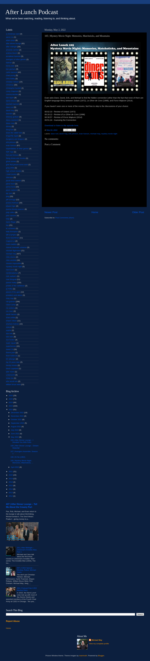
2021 (11, 472)
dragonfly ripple (12, 136)
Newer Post (50, 212)
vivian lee (9, 378)
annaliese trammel (13, 56)
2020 (11, 475)
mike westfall (11, 260)
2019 (11, 479)
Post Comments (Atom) (64, 218)
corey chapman (12, 91)
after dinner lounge (13, 43)
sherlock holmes (12, 324)
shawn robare (11, 321)
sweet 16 (9, 349)
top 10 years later (13, 362)
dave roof (54, 134)
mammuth (83, 656)
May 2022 (15, 437)
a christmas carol (13, 34)
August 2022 (16, 427)
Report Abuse (13, 621)
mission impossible (13, 263)
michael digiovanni (13, 251)
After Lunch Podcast (31, 11)
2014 (11, 489)
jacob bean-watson (13, 181)
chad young (10, 75)
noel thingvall (11, 279)
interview (9, 177)
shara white (10, 318)
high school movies (13, 171)
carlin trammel (11, 72)
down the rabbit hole (14, 133)
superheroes (11, 346)
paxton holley (11, 283)
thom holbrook (11, 356)
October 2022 (16, 419)
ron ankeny (10, 308)
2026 (11, 396)
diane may (10, 123)
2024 (11, 402)
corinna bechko (12, 94)
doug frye (9, 130)
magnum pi (10, 241)
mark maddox (11, 244)
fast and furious (12, 155)
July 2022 (15, 430)
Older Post (138, 212)
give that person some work (17, 165)
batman (9, 63)
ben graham (11, 69)
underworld (10, 375)
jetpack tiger (11, 206)
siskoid (8, 327)
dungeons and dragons (15, 139)
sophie (8, 330)
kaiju (8, 219)
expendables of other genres (17, 149)
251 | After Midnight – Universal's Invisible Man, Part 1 (27, 550)
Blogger (101, 656)
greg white (10, 168)
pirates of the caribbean (15, 286)
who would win (12, 381)
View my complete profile (99, 644)
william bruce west (13, 384)
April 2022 (15, 467)
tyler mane (10, 372)
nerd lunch (10, 270)
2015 (11, 485)
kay (7, 225)
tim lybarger (10, 359)
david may (63, 134)
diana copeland (12, 120)
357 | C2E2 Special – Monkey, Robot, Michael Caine (26, 570)
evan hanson (84, 134)
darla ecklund (11, 101)
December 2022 (17, 413)
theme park (10, 353)
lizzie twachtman (12, 238)
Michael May (97, 640)
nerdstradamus (12, 273)
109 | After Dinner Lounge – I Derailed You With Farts (21, 441)
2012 (11, 496)
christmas (10, 85)
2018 (11, 482)
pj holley (9, 289)
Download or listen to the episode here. (62, 125)
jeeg (7, 196)
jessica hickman (12, 203)
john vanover (11, 216)
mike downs (10, 257)
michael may (95, 134)
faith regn (9, 152)
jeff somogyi (11, 200)
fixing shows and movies (15, 158)
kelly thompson (12, 232)
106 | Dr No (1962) (17, 457)
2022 (11, 409)
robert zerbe (11, 305)
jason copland (11, 190)
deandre (9, 114)
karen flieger (11, 222)
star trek (9, 333)
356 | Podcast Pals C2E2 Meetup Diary (27, 589)
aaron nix (9, 37)
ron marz (9, 311)
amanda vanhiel (12, 50)
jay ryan (9, 193)
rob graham (10, 302)
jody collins (10, 212)
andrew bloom (11, 53)
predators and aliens (14, 295)
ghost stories (11, 161)
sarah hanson (11, 314)
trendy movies (11, 365)
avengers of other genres (16, 59)
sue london (10, 340)
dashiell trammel (12, 104)
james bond (10, 187)
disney (8, 126)
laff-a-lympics (11, 235)
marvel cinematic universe (16, 247)
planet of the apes (13, 292)
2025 (11, 399)
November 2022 (17, 416)
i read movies (11, 174)
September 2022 (18, 423)
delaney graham (12, 117)
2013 (11, 493)
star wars (9, 337)
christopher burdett (13, 88)
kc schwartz (10, 228)
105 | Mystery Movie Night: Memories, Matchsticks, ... (21, 462)
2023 (11, 406)
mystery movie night (109, 134)
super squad (11, 343)
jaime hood (10, 184)
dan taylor (10, 98)
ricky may (10, 298)
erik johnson (73, 134)
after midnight (11, 47)
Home (94, 212)
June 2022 (15, 434)
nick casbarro (11, 276)
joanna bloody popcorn (15, 209)
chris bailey (10, 79)
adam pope (10, 40)
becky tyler (10, 66)
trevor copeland (12, 368)
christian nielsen (12, 82)
